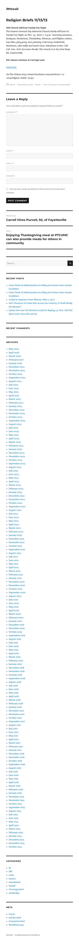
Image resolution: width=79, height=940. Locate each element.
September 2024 (17, 420)
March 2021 (14, 571)
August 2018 (15, 682)
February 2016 (16, 789)
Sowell (38, 85)
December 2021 (16, 538)
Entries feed (15, 917)
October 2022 (15, 503)
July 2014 (13, 814)
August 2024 (15, 424)
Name (10, 151)
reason (12, 878)
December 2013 (16, 839)
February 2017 (16, 746)
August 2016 (15, 768)
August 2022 (15, 510)
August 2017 (15, 725)
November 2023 (17, 456)
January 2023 (15, 492)
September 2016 (17, 764)
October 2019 (15, 632)
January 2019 (15, 664)
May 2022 (14, 521)
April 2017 (14, 739)
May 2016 (13, 778)
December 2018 (16, 667)
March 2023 (15, 485)
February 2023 (16, 488)
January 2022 (15, 535)
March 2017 (14, 743)
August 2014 (15, 811)
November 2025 (17, 370)
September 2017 (17, 721)
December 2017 (16, 710)
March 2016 (15, 786)
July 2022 (13, 513)
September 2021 (17, 549)
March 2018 (14, 700)
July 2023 (13, 470)
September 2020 (17, 592)
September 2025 (17, 377)
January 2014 (15, 836)
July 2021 (13, 556)
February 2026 (16, 359)
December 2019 (16, 624)
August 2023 (15, 467)
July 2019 (13, 642)
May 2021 (13, 564)
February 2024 (16, 445)
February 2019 (16, 660)
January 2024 (15, 449)
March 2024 (15, 442)
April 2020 (14, 610)
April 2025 (14, 395)
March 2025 (15, 399)
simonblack (14, 882)
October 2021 (15, 546)
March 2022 (15, 528)
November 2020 (17, 585)
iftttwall (12, 9)
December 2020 (17, 581)
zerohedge (14, 893)
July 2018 (13, 685)
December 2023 (16, 453)
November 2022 (17, 499)
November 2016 (17, 757)
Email (10, 163)
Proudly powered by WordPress (27, 935)
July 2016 (13, 771)
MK (10, 871)
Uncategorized (16, 889)
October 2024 (15, 417)
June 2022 (14, 517)
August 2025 (15, 381)
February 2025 (16, 402)
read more (11, 67)
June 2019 (14, 646)
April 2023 (14, 481)
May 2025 (14, 392)
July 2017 (13, 728)
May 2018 (13, 692)
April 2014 (14, 825)
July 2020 (13, 599)
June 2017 (13, 732)
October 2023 (15, 460)
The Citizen (52, 85)
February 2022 (16, 531)
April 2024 (14, 438)
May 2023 (14, 478)
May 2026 (14, 349)
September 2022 (17, 506)
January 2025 (15, 406)
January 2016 (15, 793)
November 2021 (17, 542)
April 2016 (14, 782)
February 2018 (16, 703)
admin (12, 85)
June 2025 (14, 388)
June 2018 (14, 689)
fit (10, 868)
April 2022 (14, 524)
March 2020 (15, 614)
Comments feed (17, 921)
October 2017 (15, 718)
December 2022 (17, 495)
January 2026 (15, 363)
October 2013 (15, 846)
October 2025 (15, 374)
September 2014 (17, 807)
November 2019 (17, 628)
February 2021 (16, 574)
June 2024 (14, 431)
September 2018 (17, 678)
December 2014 (16, 796)
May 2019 (13, 649)
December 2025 (17, 367)
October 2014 (15, 803)
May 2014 (13, 821)
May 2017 (13, 735)
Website (10, 176)
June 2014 (14, 818)
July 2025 (13, 384)
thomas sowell (64, 85)
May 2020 (14, 607)
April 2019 (14, 653)
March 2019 (15, 657)
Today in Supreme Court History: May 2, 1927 (32, 299)
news (45, 85)
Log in (12, 914)
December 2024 (17, 410)
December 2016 (16, 753)
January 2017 (15, 750)
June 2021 (14, 560)
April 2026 (14, 352)
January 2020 (15, 621)
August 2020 (15, 596)
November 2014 (17, 800)
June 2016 (14, 775)
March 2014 (14, 829)
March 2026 (15, 356)
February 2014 (16, 832)
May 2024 (14, 435)
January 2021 (15, 578)
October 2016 (15, 761)
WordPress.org (16, 924)
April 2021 (14, 567)
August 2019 (15, 639)
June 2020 (14, 603)
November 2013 (16, 843)
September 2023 (17, 463)
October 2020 (15, 589)
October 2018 (15, 675)
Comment (12, 112)
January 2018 (15, 707)
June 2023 (14, 474)
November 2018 (17, 671)
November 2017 (16, 714)
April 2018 (14, 696)
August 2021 (15, 553)
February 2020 (16, 617)
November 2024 (17, 413)
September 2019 (17, 635)
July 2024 (13, 427)
